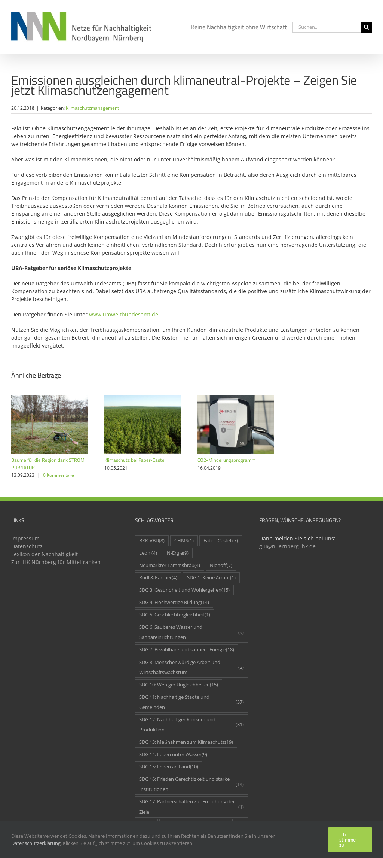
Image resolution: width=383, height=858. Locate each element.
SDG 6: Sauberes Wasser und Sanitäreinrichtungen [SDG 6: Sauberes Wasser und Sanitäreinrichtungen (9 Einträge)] (191, 632)
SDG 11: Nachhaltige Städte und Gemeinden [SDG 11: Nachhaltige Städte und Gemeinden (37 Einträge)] (191, 702)
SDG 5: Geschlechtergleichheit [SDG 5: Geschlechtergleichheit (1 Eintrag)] (174, 615)
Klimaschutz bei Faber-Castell (135, 460)
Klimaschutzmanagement (92, 108)
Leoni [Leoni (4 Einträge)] (148, 553)
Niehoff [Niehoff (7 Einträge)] (221, 565)
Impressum (25, 538)
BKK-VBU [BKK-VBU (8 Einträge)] (152, 541)
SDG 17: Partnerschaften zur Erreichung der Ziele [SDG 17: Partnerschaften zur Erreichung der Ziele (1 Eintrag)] (191, 806)
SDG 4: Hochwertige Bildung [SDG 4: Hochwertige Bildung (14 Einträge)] (174, 602)
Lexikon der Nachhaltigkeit (44, 554)
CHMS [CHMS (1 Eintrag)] (184, 541)
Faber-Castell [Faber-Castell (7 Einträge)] (220, 541)
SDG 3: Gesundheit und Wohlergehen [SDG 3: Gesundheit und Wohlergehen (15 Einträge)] (184, 590)
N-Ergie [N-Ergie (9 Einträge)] (178, 553)
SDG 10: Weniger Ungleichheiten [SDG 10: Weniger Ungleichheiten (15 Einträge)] (178, 685)
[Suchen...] (326, 27)
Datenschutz (27, 546)
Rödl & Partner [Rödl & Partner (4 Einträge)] (158, 578)
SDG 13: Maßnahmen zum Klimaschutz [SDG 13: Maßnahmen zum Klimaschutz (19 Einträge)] (186, 742)
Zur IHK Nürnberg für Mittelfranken (56, 562)
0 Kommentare (58, 475)
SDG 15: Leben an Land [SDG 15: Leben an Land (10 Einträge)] (168, 767)
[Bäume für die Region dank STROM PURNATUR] (49, 398)
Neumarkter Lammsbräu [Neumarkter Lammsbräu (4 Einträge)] (169, 565)
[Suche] (366, 27)
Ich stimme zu (347, 839)
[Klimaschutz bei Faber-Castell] (142, 398)
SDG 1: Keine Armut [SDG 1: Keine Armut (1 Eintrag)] (211, 578)
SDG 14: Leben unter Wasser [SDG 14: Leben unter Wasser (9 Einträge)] (173, 754)
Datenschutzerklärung (36, 843)
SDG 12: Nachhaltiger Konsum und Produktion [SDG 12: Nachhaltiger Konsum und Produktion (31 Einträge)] (191, 724)
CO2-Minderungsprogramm (226, 460)
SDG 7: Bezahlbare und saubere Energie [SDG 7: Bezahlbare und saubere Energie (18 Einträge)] (186, 650)
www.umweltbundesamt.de (123, 314)
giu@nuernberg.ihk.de (287, 546)
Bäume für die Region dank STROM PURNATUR (48, 463)
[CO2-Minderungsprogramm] (235, 398)
